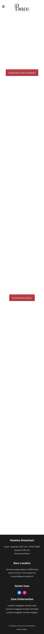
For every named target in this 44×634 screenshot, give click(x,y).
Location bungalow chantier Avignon (22, 612)
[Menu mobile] (3, 6)
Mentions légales (22, 629)
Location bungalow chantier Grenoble (22, 609)
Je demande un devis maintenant (22, 72)
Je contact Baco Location (22, 297)
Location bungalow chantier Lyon (22, 605)
